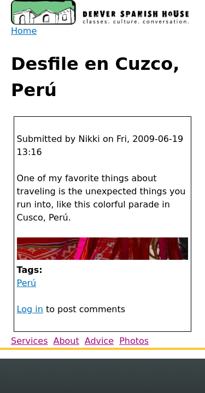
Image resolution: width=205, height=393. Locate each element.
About (66, 341)
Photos (134, 341)
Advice (99, 341)
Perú (27, 283)
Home (24, 31)
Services (29, 341)
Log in (30, 309)
